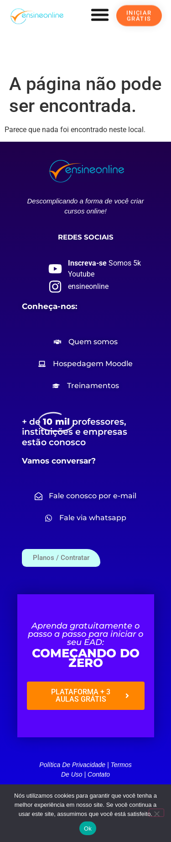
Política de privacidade (72, 764)
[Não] (156, 813)
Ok (88, 828)
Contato (99, 774)
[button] (99, 14)
